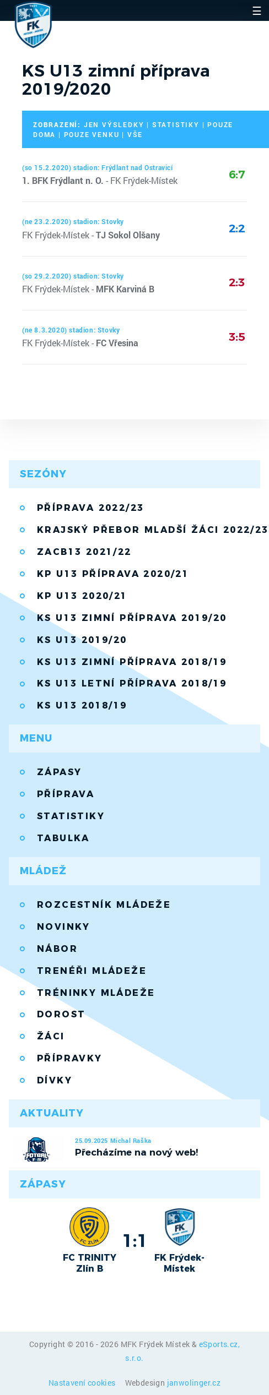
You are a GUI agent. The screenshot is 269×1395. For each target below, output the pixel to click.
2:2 (237, 228)
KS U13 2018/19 (82, 705)
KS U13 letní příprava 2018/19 (132, 683)
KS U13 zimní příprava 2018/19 (132, 662)
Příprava (65, 794)
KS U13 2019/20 (82, 640)
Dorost (61, 1014)
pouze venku (92, 134)
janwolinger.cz (194, 1382)
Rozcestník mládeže (104, 905)
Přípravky (70, 1058)
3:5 (237, 337)
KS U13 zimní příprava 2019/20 (132, 618)
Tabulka (63, 838)
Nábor (57, 949)
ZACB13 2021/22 (84, 552)
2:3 (237, 282)
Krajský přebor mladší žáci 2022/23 (148, 530)
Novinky (63, 927)
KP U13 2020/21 (82, 596)
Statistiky (71, 816)
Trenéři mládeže (92, 971)
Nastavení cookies (83, 1382)
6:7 (237, 174)
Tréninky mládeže (96, 993)
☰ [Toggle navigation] (257, 10)
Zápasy (59, 772)
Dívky (54, 1080)
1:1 (135, 1240)
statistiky (176, 124)
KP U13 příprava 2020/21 (113, 574)
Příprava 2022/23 (90, 508)
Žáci (51, 1036)
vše (135, 134)
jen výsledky (114, 124)
